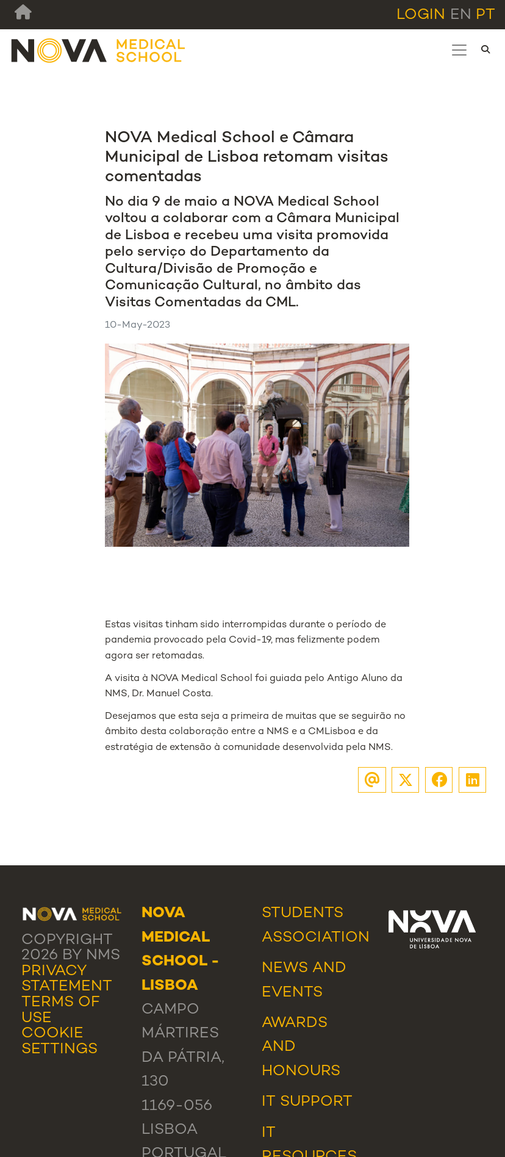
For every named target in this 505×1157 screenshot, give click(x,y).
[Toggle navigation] (459, 50)
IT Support (307, 1102)
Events (292, 993)
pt (485, 15)
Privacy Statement (66, 979)
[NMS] (99, 49)
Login (420, 15)
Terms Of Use (60, 1010)
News (285, 968)
